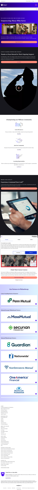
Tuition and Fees (3, 440)
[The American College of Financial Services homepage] (4, 5)
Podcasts (2, 421)
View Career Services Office (19, 277)
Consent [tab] (6, 239)
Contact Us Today (3, 465)
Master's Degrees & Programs (5, 408)
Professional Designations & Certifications (7, 407)
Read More (19, 133)
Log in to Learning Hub (4, 444)
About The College (5, 426)
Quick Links (3, 1)
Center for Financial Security (5, 458)
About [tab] (31, 239)
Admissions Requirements (5, 441)
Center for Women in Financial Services (7, 451)
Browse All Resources (4, 417)
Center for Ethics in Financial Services (6, 450)
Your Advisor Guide (5, 467)
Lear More (19, 166)
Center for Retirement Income (5, 454)
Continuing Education (4, 411)
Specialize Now (8, 477)
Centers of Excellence (6, 447)
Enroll (19, 188)
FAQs (1, 445)
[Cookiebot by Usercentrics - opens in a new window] (32, 236)
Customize (18, 252)
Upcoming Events (3, 422)
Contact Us (3, 460)
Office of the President (4, 428)
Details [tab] (19, 239)
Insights (2, 418)
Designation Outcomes (4, 412)
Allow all (31, 252)
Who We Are (3, 427)
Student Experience (4, 437)
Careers (2, 432)
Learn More (19, 149)
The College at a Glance (4, 431)
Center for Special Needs (4, 455)
